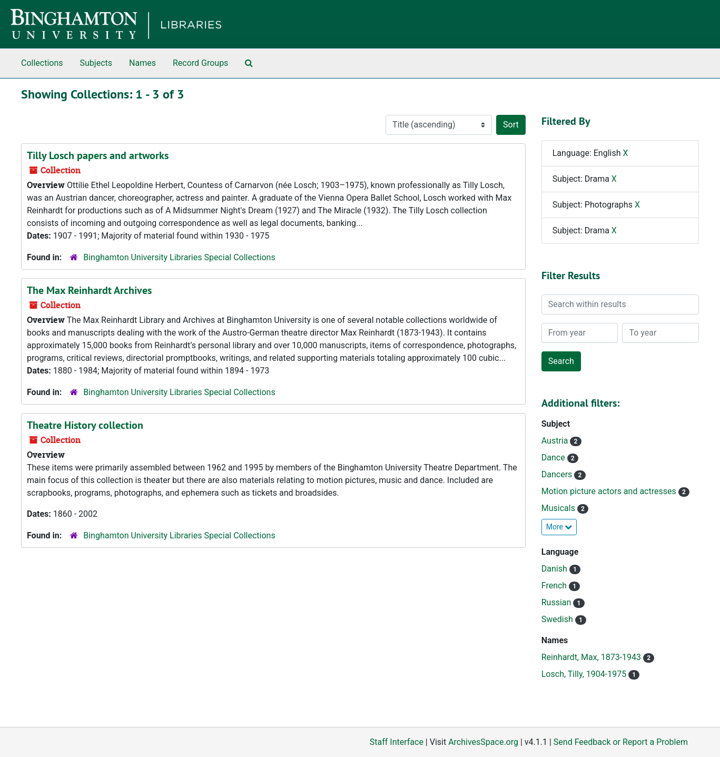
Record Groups (200, 63)
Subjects (96, 63)
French (555, 586)
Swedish (558, 619)
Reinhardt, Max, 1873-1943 (592, 657)
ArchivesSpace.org (483, 742)
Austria (555, 441)
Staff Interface (396, 742)
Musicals (559, 508)
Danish (555, 569)
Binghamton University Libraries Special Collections (179, 257)
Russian (557, 602)
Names (142, 63)
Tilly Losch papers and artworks (98, 155)
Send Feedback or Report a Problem (621, 742)
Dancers (558, 474)
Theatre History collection (85, 425)
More (559, 527)
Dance (554, 458)
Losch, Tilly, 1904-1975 (584, 674)
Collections (42, 63)
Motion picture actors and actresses (609, 491)
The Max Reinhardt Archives (89, 290)
